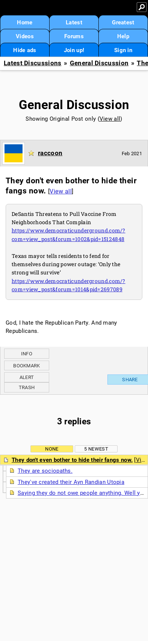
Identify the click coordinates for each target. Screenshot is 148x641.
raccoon (50, 153)
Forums (74, 36)
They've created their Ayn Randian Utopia (71, 482)
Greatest (123, 22)
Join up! (74, 50)
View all (110, 118)
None (51, 449)
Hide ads (24, 50)
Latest (74, 22)
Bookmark (26, 365)
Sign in (123, 50)
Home (24, 22)
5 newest (96, 449)
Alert (27, 377)
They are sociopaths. (45, 470)
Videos (25, 36)
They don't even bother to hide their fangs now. (72, 460)
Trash (27, 387)
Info (26, 353)
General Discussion (99, 63)
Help (123, 36)
